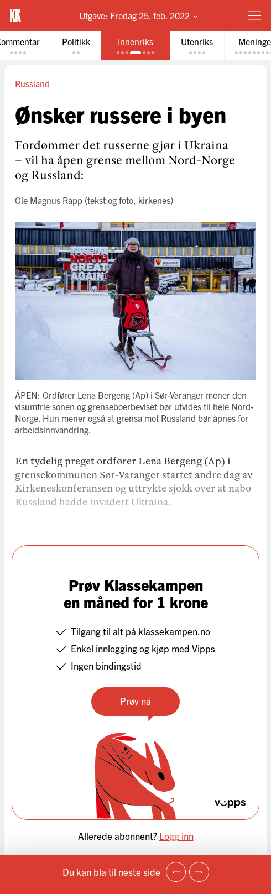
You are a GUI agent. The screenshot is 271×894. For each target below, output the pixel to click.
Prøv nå (135, 701)
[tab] (76, 45)
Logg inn (176, 835)
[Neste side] (199, 872)
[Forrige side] (176, 872)
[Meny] (254, 15)
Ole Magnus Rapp (48, 200)
